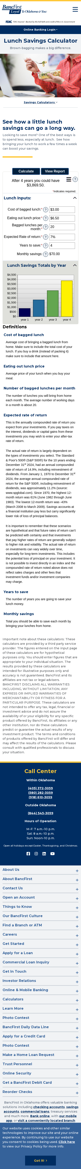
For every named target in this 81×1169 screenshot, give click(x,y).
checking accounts (49, 1107)
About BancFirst (17, 879)
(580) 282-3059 (40, 793)
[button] (40, 198)
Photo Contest (16, 1018)
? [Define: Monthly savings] (45, 254)
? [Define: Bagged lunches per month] (45, 227)
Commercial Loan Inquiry (26, 962)
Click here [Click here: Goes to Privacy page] (66, 1142)
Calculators (13, 999)
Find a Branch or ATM (22, 925)
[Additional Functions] (69, 179)
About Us (11, 870)
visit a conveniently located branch (46, 1120)
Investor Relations (19, 981)
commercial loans (35, 1111)
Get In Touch (14, 971)
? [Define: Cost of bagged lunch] (45, 209)
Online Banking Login (40, 29)
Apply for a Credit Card (24, 1036)
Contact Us (13, 888)
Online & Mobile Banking (25, 990)
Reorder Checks (17, 1092)
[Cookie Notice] (40, 1146)
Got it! (39, 1161)
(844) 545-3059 (40, 813)
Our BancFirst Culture (23, 916)
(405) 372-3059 (40, 788)
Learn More (13, 1008)
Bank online (40, 1116)
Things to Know (17, 907)
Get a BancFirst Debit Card (27, 1083)
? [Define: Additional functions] (75, 179)
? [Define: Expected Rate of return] (45, 237)
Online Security (17, 1073)
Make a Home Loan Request (28, 1055)
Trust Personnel (17, 1064)
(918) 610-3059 (40, 797)
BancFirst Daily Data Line (26, 1027)
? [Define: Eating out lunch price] (45, 218)
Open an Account (19, 897)
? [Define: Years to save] (45, 245)
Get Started (13, 944)
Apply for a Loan (18, 953)
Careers (10, 934)
